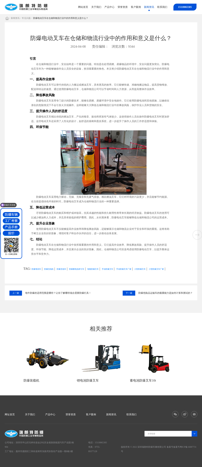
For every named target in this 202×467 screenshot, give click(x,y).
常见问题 (26, 18)
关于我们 (96, 7)
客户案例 (136, 7)
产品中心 (109, 7)
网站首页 (83, 7)
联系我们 (162, 7)
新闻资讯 (149, 7)
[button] (197, 235)
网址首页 (10, 414)
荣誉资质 (123, 7)
